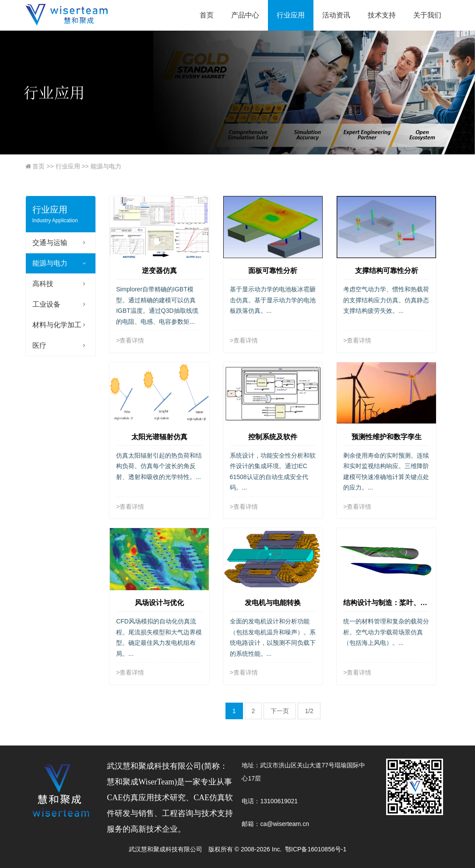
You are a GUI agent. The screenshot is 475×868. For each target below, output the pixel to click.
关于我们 (427, 15)
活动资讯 (336, 15)
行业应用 (291, 15)
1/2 (309, 710)
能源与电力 (101, 166)
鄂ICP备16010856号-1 (315, 849)
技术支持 (382, 15)
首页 (207, 15)
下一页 (280, 710)
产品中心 (245, 15)
